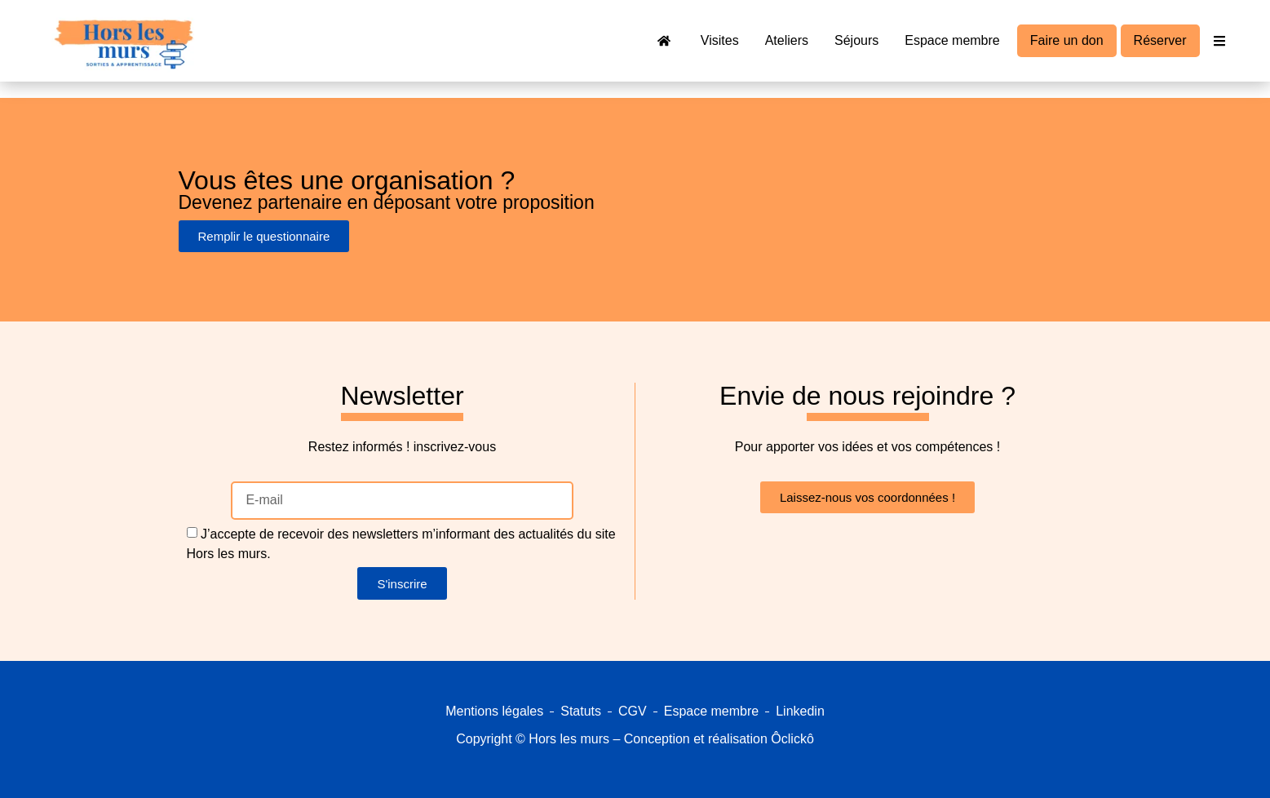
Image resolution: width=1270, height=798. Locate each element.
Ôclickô (792, 739)
